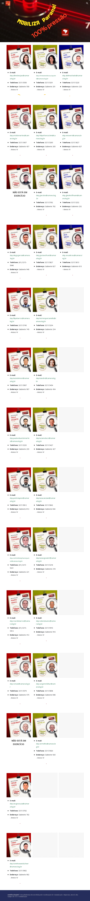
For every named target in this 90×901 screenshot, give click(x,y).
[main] (19, 81)
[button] (3, 3)
